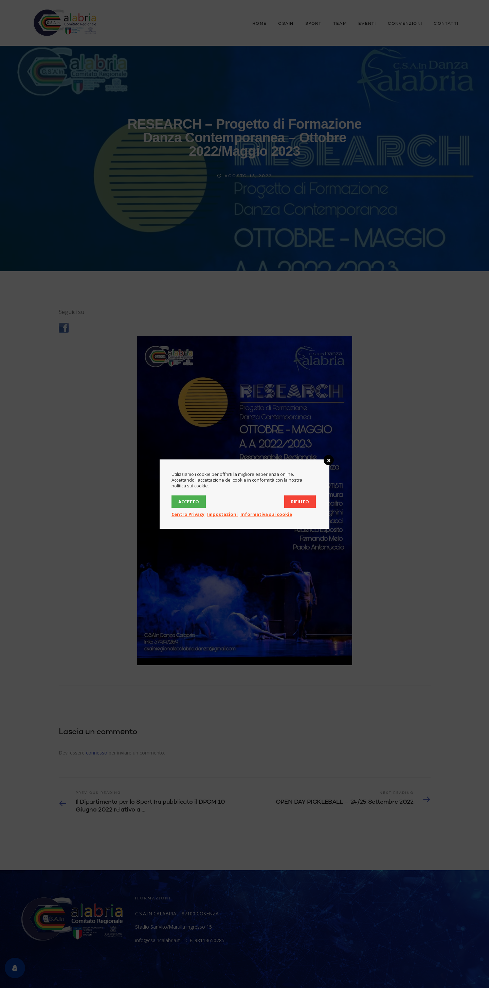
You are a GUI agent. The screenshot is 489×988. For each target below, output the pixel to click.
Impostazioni (222, 514)
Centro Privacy (187, 514)
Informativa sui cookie (266, 514)
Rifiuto (300, 501)
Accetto (188, 501)
